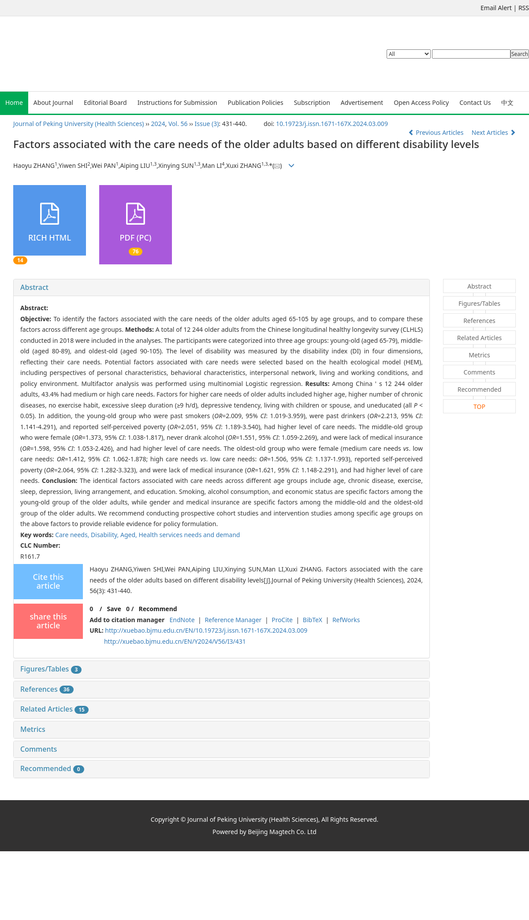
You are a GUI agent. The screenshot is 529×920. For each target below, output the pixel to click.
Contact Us (475, 102)
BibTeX (312, 620)
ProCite (282, 620)
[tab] (221, 287)
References (47, 689)
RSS (523, 8)
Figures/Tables (51, 669)
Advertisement (362, 102)
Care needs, (73, 534)
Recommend (158, 609)
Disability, (105, 534)
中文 (507, 102)
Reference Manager (233, 620)
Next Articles (494, 132)
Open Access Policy (421, 102)
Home (14, 102)
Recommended (52, 768)
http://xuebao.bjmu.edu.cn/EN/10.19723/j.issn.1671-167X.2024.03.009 (206, 630)
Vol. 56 (178, 123)
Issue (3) (207, 123)
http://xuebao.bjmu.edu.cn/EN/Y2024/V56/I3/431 (175, 641)
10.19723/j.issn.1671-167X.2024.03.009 (332, 123)
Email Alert (496, 8)
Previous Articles (436, 132)
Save (114, 609)
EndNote (181, 620)
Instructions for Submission (177, 102)
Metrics (32, 729)
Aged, (129, 534)
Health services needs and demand (189, 534)
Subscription (312, 102)
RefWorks (346, 620)
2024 (158, 123)
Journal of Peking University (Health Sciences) (78, 123)
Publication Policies (255, 102)
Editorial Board (105, 102)
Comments (38, 749)
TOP (479, 406)
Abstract (34, 287)
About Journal (53, 102)
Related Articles (54, 709)
